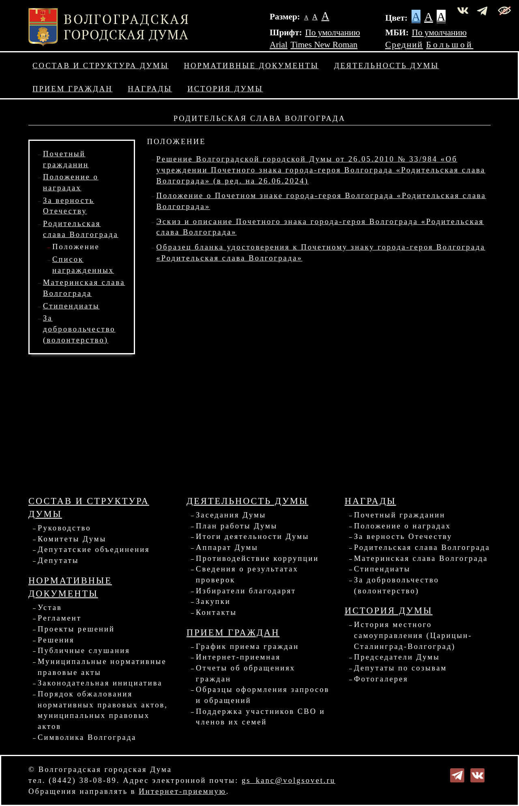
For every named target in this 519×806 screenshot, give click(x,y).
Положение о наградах (402, 526)
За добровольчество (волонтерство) (79, 329)
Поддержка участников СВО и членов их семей (260, 716)
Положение (76, 246)
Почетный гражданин (399, 515)
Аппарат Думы (227, 547)
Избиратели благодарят (246, 590)
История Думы (225, 88)
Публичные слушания (84, 650)
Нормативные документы (251, 65)
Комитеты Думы (72, 538)
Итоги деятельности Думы (252, 536)
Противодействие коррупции (257, 558)
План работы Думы (236, 526)
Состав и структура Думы (100, 65)
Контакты (216, 612)
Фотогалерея (381, 679)
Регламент (59, 618)
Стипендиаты (71, 306)
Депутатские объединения (94, 549)
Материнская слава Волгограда (421, 558)
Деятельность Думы (386, 65)
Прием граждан (72, 88)
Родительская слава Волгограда (422, 547)
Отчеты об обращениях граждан (245, 673)
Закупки (213, 601)
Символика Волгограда (87, 737)
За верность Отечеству (403, 536)
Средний (404, 45)
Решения (56, 640)
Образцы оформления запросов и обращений (262, 695)
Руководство (64, 528)
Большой (450, 45)
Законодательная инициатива (100, 683)
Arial (278, 45)
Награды (150, 88)
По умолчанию (332, 32)
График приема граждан (247, 646)
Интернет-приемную (182, 791)
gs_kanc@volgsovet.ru (288, 780)
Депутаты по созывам (400, 668)
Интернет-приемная (238, 657)
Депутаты (58, 560)
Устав (50, 607)
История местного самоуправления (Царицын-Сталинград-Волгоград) (413, 635)
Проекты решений (76, 629)
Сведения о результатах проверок (247, 574)
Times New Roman (324, 45)
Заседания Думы (231, 515)
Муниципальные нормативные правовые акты (102, 667)
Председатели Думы (397, 657)
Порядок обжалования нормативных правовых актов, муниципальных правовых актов (103, 710)
